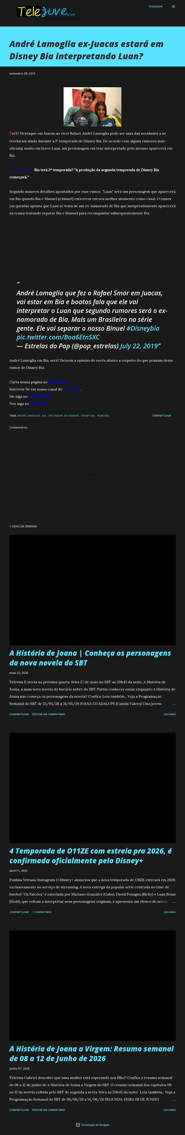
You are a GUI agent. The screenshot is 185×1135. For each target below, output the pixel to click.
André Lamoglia (29, 415)
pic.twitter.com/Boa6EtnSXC (58, 337)
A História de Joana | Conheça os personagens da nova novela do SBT (90, 657)
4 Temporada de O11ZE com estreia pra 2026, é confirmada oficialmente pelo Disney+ (90, 855)
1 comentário (42, 912)
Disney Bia (88, 415)
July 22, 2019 (139, 345)
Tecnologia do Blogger (92, 1125)
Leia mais (170, 714)
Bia (44, 415)
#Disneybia (143, 328)
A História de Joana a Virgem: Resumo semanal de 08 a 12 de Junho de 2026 (91, 1053)
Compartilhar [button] (161, 415)
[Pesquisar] (156, 6)
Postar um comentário (48, 714)
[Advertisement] (36, 246)
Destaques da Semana (63, 415)
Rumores (103, 415)
